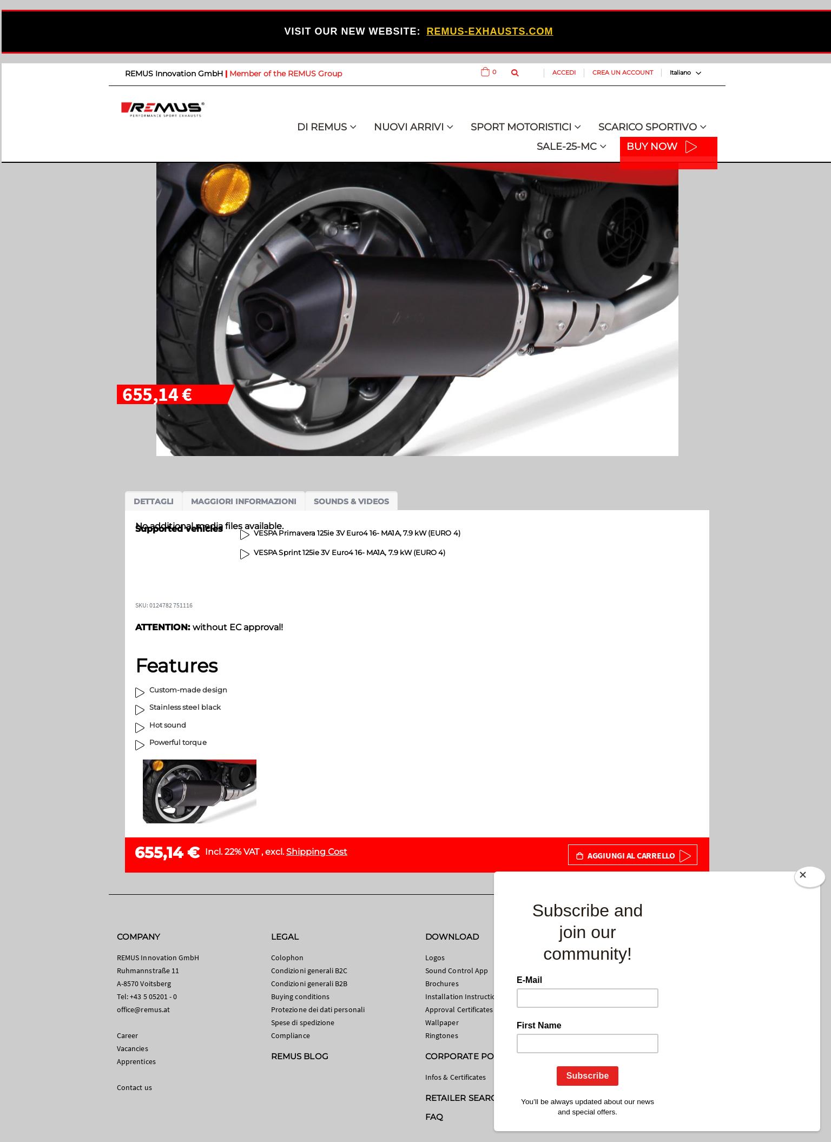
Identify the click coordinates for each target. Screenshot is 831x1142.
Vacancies (132, 1048)
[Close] (810, 879)
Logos (435, 957)
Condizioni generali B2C (309, 970)
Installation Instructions (464, 996)
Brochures (442, 983)
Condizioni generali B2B (309, 983)
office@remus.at (143, 1009)
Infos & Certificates (455, 1077)
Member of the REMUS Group (285, 73)
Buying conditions (300, 996)
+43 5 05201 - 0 (153, 996)
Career (127, 1035)
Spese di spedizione (302, 1022)
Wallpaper (442, 1022)
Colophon (287, 957)
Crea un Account (622, 72)
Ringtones (441, 1035)
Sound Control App (456, 970)
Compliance (290, 1035)
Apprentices (136, 1061)
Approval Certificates (459, 1009)
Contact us (134, 1087)
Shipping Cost (316, 852)
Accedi (564, 72)
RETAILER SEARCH (464, 1098)
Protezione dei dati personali (318, 1009)
